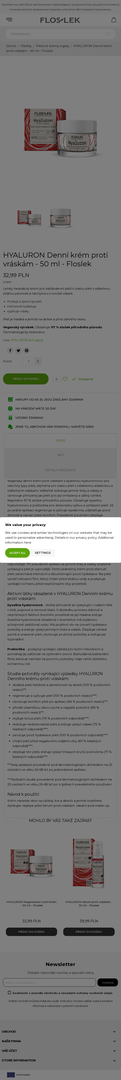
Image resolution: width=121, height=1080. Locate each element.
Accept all (17, 552)
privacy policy (86, 537)
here (27, 542)
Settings (43, 553)
